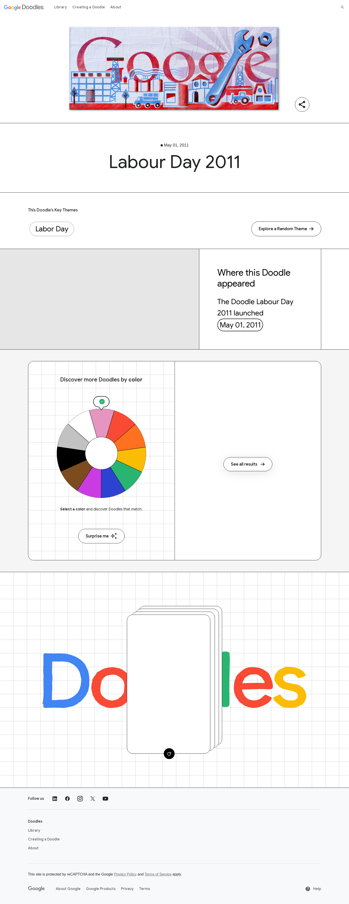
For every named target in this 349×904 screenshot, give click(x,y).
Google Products (101, 889)
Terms (144, 889)
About (115, 7)
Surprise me (101, 536)
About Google (68, 889)
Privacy (127, 889)
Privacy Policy (125, 874)
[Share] (302, 104)
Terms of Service (158, 874)
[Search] (342, 7)
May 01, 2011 (240, 324)
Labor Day (51, 228)
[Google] (36, 889)
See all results (248, 464)
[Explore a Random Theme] (286, 228)
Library (60, 7)
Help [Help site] (313, 889)
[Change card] (169, 753)
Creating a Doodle (88, 7)
